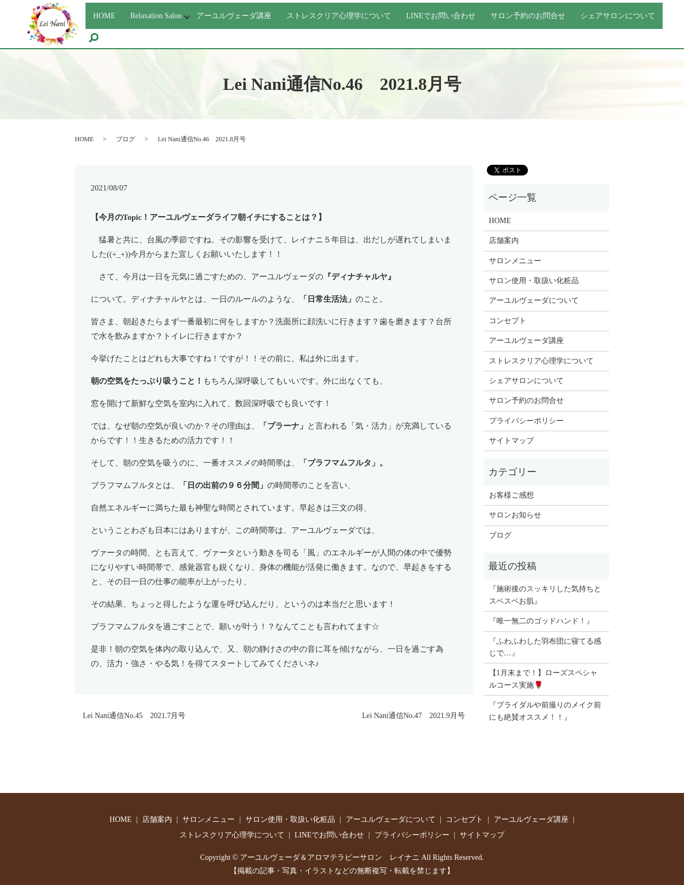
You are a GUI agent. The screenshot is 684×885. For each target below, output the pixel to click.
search (197, 34)
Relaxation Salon (160, 13)
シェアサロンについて (135, 32)
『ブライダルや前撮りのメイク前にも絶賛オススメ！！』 (545, 711)
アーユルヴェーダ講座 (248, 13)
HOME (105, 13)
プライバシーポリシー (526, 421)
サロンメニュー (515, 261)
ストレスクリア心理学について (364, 13)
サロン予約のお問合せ (574, 13)
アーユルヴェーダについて (534, 300)
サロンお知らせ (515, 515)
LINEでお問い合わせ (477, 13)
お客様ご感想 (511, 495)
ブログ (125, 139)
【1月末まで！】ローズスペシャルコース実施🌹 (543, 679)
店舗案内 (504, 240)
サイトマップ (511, 441)
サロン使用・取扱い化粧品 (534, 281)
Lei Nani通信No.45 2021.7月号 (134, 716)
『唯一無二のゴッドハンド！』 (541, 621)
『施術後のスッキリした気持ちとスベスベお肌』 (545, 595)
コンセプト (507, 321)
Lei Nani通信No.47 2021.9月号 (413, 716)
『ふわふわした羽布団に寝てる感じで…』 (545, 647)
